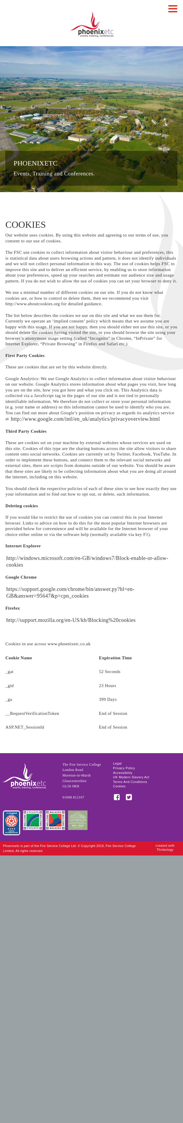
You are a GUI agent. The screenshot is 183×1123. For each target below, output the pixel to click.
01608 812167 (73, 797)
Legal (117, 763)
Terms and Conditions (130, 782)
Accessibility (122, 772)
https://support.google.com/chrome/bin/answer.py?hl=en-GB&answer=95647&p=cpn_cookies (70, 592)
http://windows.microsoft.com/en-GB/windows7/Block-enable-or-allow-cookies (87, 561)
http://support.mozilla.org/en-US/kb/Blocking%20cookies (71, 620)
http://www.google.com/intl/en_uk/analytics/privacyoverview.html (85, 419)
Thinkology (164, 849)
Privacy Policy (124, 768)
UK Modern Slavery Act (131, 777)
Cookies (119, 786)
